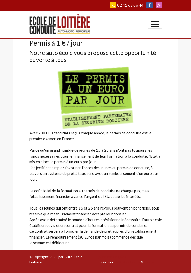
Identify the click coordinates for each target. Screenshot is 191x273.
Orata (149, 262)
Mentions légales (112, 256)
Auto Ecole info (127, 262)
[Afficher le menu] (155, 24)
